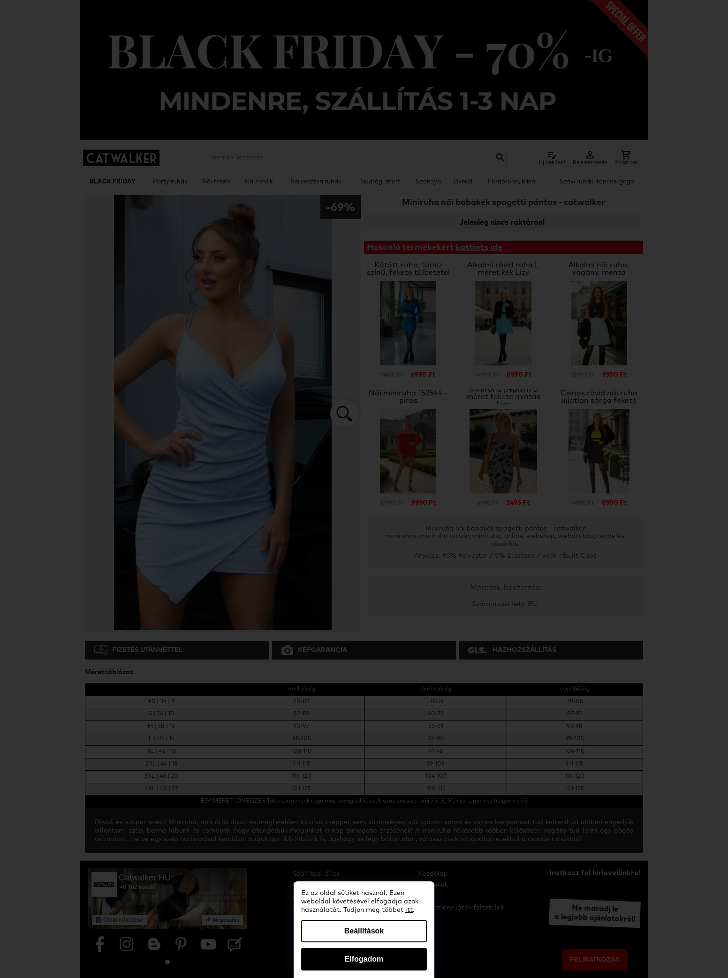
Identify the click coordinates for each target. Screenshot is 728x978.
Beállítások (364, 931)
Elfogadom (364, 959)
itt (409, 910)
